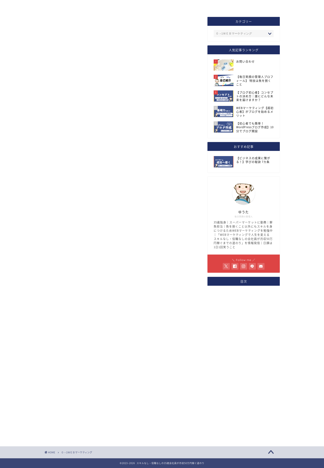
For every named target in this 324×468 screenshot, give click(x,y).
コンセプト (133, 5)
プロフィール (99, 5)
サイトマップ (204, 5)
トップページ (62, 5)
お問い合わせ (167, 5)
